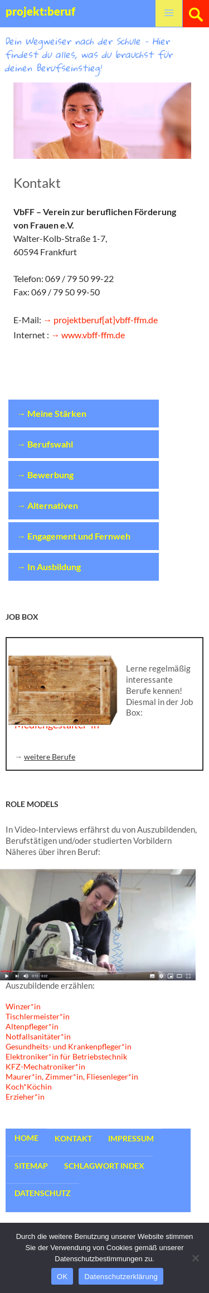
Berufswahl (50, 444)
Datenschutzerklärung (120, 1276)
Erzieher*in (25, 1096)
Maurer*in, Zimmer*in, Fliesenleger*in (72, 1076)
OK (62, 1276)
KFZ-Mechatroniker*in (45, 1066)
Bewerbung (50, 474)
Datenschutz (42, 1193)
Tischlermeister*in (38, 1016)
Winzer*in (23, 1006)
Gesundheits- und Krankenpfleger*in (69, 1046)
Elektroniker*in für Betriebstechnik (66, 1056)
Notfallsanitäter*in (38, 1036)
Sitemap (31, 1165)
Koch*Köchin (29, 1086)
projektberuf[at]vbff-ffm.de (106, 319)
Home (26, 1138)
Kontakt (73, 1138)
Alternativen (52, 505)
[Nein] (195, 1257)
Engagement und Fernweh (78, 536)
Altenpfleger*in (32, 1026)
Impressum (131, 1138)
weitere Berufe (49, 756)
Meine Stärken (56, 413)
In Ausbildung (54, 566)
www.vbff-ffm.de (93, 334)
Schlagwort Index (104, 1165)
